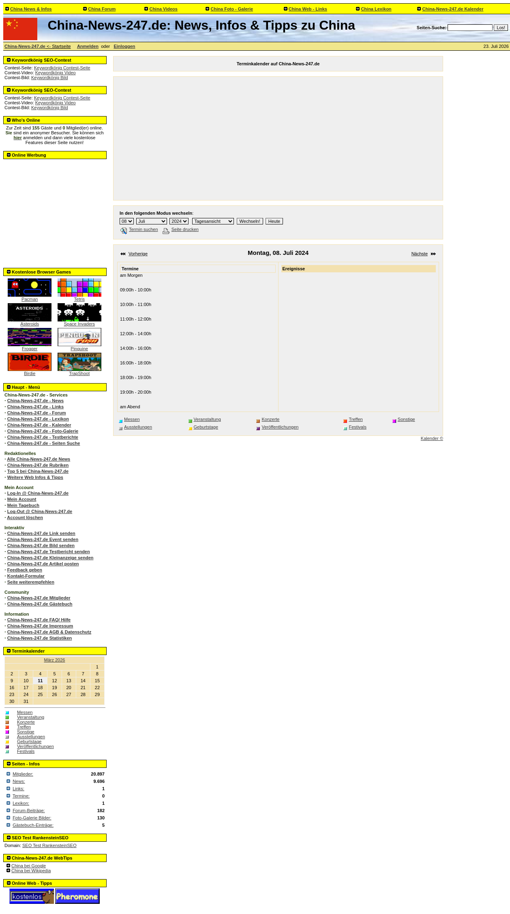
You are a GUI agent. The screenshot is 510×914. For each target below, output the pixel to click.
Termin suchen (139, 229)
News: (19, 781)
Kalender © (432, 438)
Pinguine (79, 346)
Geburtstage (29, 741)
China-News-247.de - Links (35, 406)
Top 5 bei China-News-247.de (38, 471)
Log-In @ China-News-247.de (38, 493)
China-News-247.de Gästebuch (40, 603)
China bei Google (28, 865)
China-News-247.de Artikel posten (43, 563)
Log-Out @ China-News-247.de (39, 511)
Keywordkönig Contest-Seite (62, 67)
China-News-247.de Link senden (41, 533)
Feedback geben (24, 569)
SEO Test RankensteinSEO (49, 845)
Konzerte (26, 722)
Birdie (29, 371)
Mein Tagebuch (23, 505)
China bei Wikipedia (31, 870)
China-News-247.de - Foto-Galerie (42, 431)
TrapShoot (79, 371)
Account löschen (25, 517)
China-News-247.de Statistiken (39, 638)
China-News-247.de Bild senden (41, 545)
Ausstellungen (31, 736)
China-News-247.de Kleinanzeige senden (50, 557)
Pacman (29, 297)
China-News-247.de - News (35, 400)
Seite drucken (181, 229)
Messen (25, 712)
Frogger (29, 346)
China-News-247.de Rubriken (38, 465)
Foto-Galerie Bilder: (32, 817)
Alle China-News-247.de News (38, 459)
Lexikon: (21, 803)
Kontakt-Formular (26, 575)
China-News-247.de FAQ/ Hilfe (39, 619)
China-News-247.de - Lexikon (38, 418)
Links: (18, 788)
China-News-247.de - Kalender (39, 425)
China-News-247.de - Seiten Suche (43, 443)
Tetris (79, 297)
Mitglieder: (23, 774)
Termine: (21, 795)
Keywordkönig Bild (49, 77)
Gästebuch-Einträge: (33, 825)
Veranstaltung (30, 717)
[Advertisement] (55, 211)
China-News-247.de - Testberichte (42, 437)
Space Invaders (79, 321)
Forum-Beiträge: (29, 810)
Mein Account (21, 499)
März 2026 (54, 659)
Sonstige (25, 731)
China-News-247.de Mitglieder (39, 597)
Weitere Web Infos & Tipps (35, 477)
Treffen (24, 726)
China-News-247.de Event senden (42, 539)
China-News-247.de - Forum (36, 412)
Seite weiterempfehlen (30, 582)
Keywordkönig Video (55, 72)
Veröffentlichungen (35, 746)
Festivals (25, 751)
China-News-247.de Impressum (40, 625)
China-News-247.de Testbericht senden (48, 551)
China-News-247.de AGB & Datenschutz (49, 631)
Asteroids (29, 321)
